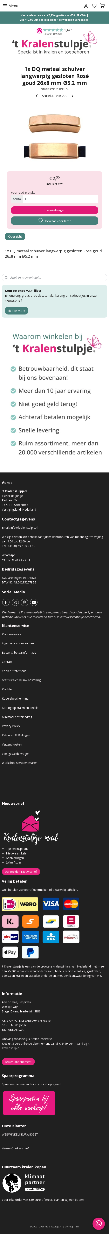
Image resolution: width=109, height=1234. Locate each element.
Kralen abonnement (18, 1062)
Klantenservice (11, 634)
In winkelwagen (54, 210)
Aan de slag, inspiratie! (17, 1002)
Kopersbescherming (15, 698)
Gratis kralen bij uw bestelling (21, 680)
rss (77, 1226)
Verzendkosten (12, 744)
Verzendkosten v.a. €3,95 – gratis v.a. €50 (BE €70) (53, 15)
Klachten (7, 689)
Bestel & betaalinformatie (19, 652)
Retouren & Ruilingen (16, 735)
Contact (7, 662)
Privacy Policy (11, 726)
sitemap (69, 1226)
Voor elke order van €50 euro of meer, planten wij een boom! (43, 1200)
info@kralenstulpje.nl (24, 528)
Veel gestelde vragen (15, 754)
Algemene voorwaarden (18, 643)
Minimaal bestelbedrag (17, 717)
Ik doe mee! (16, 311)
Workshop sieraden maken (20, 763)
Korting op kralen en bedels (20, 708)
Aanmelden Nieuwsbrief (21, 872)
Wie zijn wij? (10, 1007)
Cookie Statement (14, 671)
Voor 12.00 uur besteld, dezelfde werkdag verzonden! (54, 20)
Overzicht (15, 236)
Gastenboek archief (15, 1148)
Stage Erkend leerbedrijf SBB (21, 1011)
